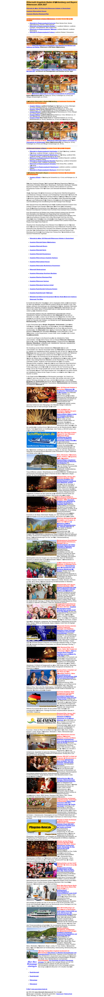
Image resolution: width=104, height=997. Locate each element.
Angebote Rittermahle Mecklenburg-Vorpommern (45, 265)
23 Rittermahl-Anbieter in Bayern (36, 148)
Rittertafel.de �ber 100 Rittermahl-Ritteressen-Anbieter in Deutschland (48, 8)
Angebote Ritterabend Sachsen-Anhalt (41, 285)
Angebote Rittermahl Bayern (38, 246)
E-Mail (28, 989)
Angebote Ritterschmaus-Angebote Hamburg (44, 258)
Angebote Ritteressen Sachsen (39, 281)
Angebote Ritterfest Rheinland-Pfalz (37, 14)
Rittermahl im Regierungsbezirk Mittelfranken (44, 155)
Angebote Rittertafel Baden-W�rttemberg (42, 242)
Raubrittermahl (34, 972)
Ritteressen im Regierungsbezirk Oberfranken (44, 158)
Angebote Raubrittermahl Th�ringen (41, 293)
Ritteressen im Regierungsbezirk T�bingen (43, 29)
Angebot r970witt (35, 177)
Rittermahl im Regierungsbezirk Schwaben (43, 163)
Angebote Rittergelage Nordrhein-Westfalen (43, 273)
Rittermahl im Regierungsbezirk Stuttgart (42, 26)
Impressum (59, 994)
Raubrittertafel (34, 976)
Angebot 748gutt (35, 109)
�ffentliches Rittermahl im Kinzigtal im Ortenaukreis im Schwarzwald (53, 93)
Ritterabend (33, 984)
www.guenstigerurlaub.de (39, 989)
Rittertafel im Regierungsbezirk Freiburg (42, 32)
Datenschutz (68, 994)
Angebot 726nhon (35, 106)
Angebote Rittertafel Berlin (38, 250)
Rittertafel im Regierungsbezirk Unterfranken (43, 151)
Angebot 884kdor (35, 115)
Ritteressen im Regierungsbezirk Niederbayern (44, 167)
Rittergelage (33, 980)
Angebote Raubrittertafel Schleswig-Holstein (43, 289)
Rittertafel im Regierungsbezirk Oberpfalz (42, 161)
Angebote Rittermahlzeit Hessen (36, 11)
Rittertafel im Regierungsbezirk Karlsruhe (42, 23)
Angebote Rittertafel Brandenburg (40, 254)
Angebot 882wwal (35, 112)
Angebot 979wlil (35, 117)
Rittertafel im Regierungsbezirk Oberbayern (43, 170)
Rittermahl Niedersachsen (38, 269)
